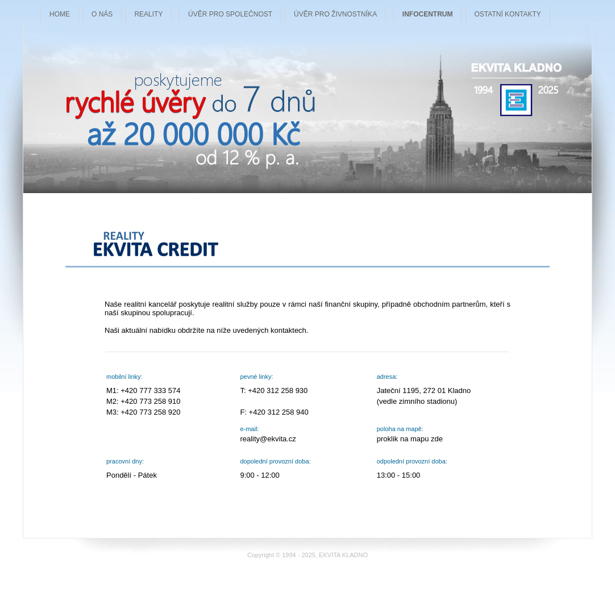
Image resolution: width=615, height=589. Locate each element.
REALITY (148, 14)
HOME (59, 14)
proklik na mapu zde (410, 439)
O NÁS (102, 14)
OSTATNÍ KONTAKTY (508, 14)
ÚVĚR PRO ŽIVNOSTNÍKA (335, 14)
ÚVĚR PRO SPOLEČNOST (230, 14)
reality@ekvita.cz (268, 439)
